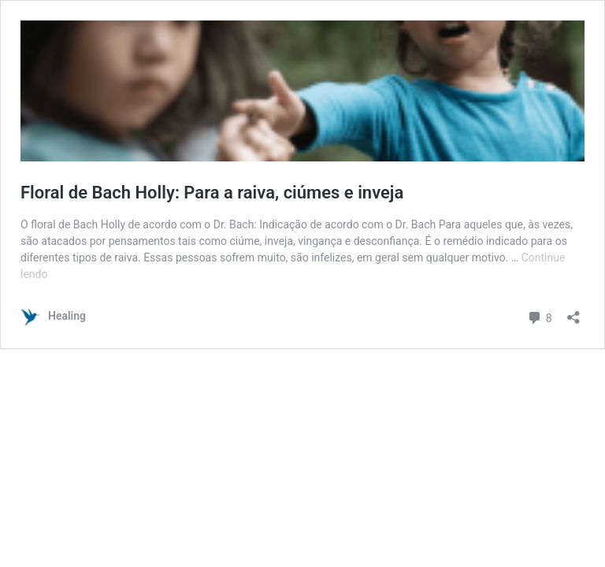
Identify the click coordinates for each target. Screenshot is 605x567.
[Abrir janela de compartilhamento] (573, 312)
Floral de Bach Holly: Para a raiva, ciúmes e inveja (211, 192)
